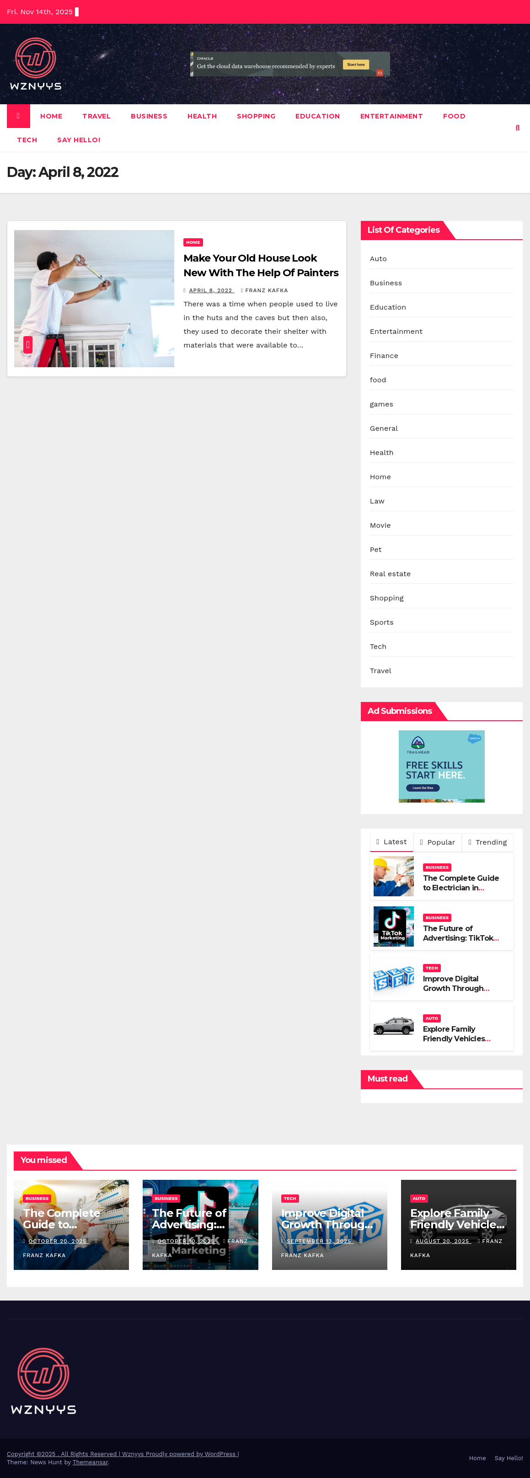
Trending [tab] (488, 842)
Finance (384, 355)
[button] (518, 127)
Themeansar (90, 1462)
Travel (96, 116)
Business (149, 116)
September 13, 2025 (320, 1241)
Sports (382, 622)
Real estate (390, 573)
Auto (378, 258)
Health (202, 116)
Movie (380, 525)
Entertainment (391, 116)
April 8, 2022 (212, 290)
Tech (27, 140)
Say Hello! (78, 140)
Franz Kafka (264, 290)
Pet (376, 549)
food (454, 116)
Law (377, 501)
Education (317, 116)
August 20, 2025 (443, 1241)
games (381, 404)
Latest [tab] (391, 841)
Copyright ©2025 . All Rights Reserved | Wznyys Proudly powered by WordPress (122, 1454)
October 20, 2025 (58, 1241)
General (384, 428)
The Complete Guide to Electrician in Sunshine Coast (461, 888)
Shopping (256, 116)
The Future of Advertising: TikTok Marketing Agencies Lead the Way (459, 942)
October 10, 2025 (187, 1241)
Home (51, 116)
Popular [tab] (437, 842)
